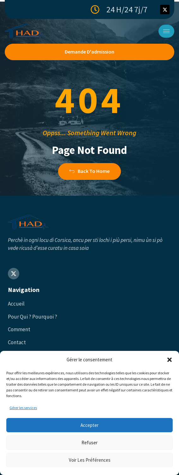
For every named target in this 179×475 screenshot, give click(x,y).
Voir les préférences (89, 460)
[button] (169, 360)
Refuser (89, 443)
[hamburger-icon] (166, 31)
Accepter (89, 425)
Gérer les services (23, 407)
